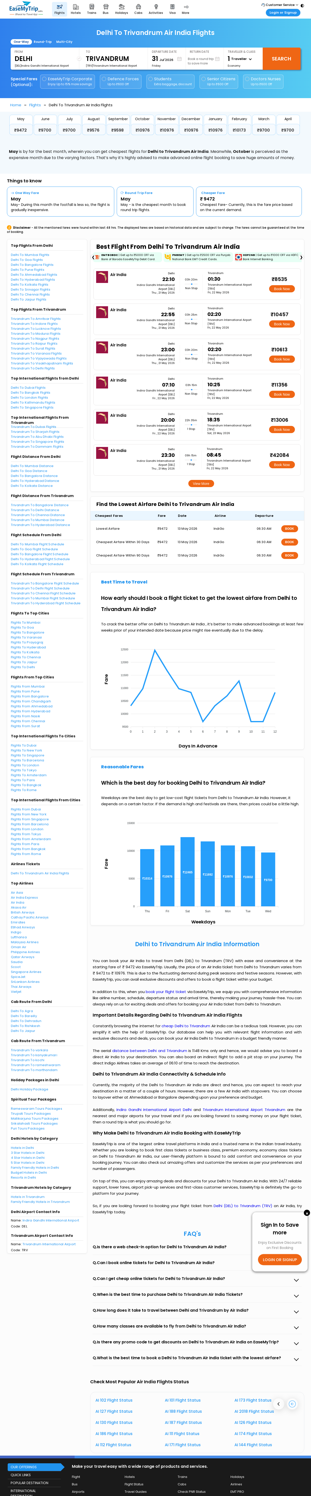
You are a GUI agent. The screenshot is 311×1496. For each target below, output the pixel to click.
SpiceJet (18, 976)
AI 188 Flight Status (183, 1411)
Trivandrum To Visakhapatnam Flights (42, 363)
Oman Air (19, 947)
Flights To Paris (23, 780)
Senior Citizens (218, 81)
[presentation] (278, 1404)
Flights (35, 105)
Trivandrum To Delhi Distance (35, 510)
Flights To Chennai (26, 657)
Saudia (17, 962)
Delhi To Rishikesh (25, 1026)
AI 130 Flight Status (114, 1422)
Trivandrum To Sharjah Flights (35, 431)
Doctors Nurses (263, 81)
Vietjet (16, 991)
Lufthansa (19, 937)
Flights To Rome (24, 790)
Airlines (236, 1484)
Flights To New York (26, 750)
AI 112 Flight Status (113, 1445)
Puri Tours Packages (28, 1128)
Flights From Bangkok (28, 849)
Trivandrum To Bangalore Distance (40, 505)
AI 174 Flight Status (253, 1434)
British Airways (23, 912)
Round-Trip (43, 42)
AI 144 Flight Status (253, 1445)
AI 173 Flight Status (253, 1400)
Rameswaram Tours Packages (36, 1108)
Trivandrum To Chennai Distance (38, 515)
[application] (197, 689)
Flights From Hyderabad (31, 711)
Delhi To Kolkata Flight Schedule (37, 564)
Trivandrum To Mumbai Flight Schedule (43, 598)
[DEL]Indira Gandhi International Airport (42, 66)
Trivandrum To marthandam (34, 1070)
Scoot (16, 967)
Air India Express (24, 897)
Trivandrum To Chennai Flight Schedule (43, 593)
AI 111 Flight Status (182, 1434)
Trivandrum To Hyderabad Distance (40, 525)
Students (170, 81)
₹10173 (239, 130)
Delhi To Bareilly (24, 1016)
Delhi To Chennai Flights (30, 294)
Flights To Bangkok (26, 785)
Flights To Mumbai (25, 622)
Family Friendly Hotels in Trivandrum (40, 1201)
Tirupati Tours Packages (31, 1113)
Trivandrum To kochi (28, 1060)
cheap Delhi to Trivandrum (186, 1025)
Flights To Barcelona (27, 760)
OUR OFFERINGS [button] (24, 1467)
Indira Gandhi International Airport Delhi (155, 1109)
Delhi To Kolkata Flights (30, 284)
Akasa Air (19, 907)
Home (15, 105)
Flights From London (27, 829)
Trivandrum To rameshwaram (36, 1065)
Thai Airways (21, 986)
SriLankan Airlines (25, 981)
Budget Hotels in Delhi (29, 1172)
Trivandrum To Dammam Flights (37, 446)
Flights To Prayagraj (27, 642)
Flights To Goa (22, 627)
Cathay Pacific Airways (30, 917)
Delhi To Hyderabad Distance (35, 480)
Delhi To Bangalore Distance (34, 475)
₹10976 (143, 130)
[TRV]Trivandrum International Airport (111, 66)
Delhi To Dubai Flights (28, 387)
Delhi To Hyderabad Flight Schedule (40, 559)
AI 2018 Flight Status (254, 1411)
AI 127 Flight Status (114, 1411)
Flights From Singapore (30, 819)
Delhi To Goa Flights (27, 259)
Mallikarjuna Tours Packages (35, 1118)
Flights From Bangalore (30, 696)
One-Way (21, 42)
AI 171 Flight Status (183, 1445)
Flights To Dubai (24, 745)
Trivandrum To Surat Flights (33, 348)
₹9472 (20, 130)
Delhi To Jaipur (23, 1030)
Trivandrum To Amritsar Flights (36, 318)
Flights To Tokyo (24, 770)
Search (281, 58)
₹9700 (44, 130)
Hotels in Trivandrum (28, 1196)
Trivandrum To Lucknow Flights (36, 328)
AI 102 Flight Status (114, 1400)
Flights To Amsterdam (29, 775)
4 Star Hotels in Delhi (28, 1157)
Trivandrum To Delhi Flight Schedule (40, 588)
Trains (182, 1476)
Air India (17, 902)
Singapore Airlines (26, 972)
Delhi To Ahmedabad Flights (34, 274)
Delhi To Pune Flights (27, 269)
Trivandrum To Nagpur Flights (35, 338)
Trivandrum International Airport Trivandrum (245, 1109)
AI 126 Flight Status (253, 1422)
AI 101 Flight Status (183, 1400)
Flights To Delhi (23, 667)
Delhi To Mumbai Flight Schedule (37, 544)
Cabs (182, 1484)
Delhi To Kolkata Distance (32, 485)
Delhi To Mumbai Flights (30, 254)
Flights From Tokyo (26, 834)
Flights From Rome (26, 854)
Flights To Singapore (28, 755)
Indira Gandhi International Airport (51, 1220)
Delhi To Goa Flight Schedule (34, 549)
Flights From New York (29, 814)
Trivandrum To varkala (29, 1050)
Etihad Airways (23, 927)
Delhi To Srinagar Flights (31, 289)
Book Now (282, 289)
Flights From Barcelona (30, 824)
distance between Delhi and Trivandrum (150, 1050)
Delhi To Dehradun (26, 1021)
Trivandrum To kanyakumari (34, 1055)
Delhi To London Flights (29, 397)
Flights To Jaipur (24, 662)
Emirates (18, 922)
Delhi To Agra (22, 1011)
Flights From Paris (25, 844)
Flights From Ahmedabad (32, 706)
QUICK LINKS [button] (21, 1474)
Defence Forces (120, 81)
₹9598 (117, 130)
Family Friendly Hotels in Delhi (35, 1167)
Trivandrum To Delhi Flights (33, 368)
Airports (78, 1491)
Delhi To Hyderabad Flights (33, 279)
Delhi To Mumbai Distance (32, 466)
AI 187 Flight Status (183, 1422)
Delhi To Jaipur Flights (29, 299)
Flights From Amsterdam (31, 839)
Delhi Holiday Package (29, 1089)
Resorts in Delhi (23, 1177)
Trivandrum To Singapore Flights (37, 441)
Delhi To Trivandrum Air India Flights (40, 873)
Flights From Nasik (25, 716)
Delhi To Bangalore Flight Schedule (40, 554)
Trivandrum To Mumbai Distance (38, 520)
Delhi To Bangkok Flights (31, 392)
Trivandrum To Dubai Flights (34, 426)
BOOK (289, 528)
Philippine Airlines (25, 952)
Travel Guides (136, 1491)
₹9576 (93, 130)
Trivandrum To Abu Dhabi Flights (37, 436)
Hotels (130, 1476)
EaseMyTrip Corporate (67, 81)
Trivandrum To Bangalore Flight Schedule (45, 583)
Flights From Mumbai (28, 686)
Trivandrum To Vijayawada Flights (39, 358)
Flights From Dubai (26, 809)
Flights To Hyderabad (28, 647)
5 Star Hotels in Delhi (28, 1162)
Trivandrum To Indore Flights (34, 323)
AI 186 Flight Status (114, 1434)
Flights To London (25, 765)
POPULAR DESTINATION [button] (29, 1482)
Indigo (16, 932)
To (88, 52)
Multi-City (64, 42)
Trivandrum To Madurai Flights (36, 333)
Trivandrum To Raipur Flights (34, 343)
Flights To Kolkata (25, 652)
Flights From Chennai (28, 721)
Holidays (237, 1476)
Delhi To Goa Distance (29, 471)
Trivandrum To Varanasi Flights (36, 353)
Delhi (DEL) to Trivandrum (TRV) (244, 1205)
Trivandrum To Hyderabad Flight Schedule (46, 603)
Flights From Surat (25, 726)
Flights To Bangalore (28, 632)
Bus (75, 1484)
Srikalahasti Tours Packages (34, 1123)
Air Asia (17, 892)
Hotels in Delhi (22, 1147)
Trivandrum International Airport (49, 1244)
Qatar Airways (22, 957)
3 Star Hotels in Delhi (28, 1152)
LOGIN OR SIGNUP (280, 1259)
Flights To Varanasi (26, 637)
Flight (76, 1476)
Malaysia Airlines (25, 942)
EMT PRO (237, 1491)
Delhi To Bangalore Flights (32, 264)
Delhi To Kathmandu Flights (33, 402)
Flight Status (134, 1484)
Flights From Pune (25, 691)
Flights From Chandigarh (31, 701)
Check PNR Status (192, 1491)
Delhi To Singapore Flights (32, 407)
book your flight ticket (166, 991)
